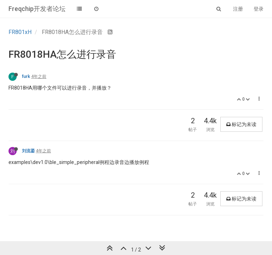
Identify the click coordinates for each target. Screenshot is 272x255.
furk (26, 76)
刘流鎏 (28, 150)
